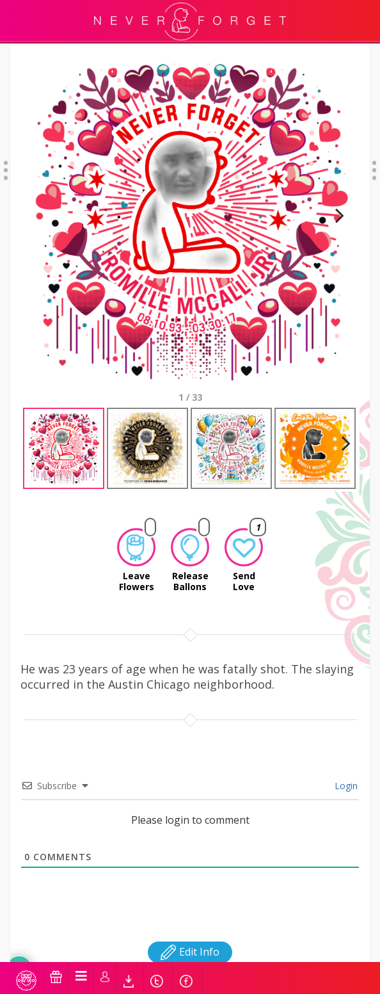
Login (345, 774)
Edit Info (190, 940)
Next (334, 219)
